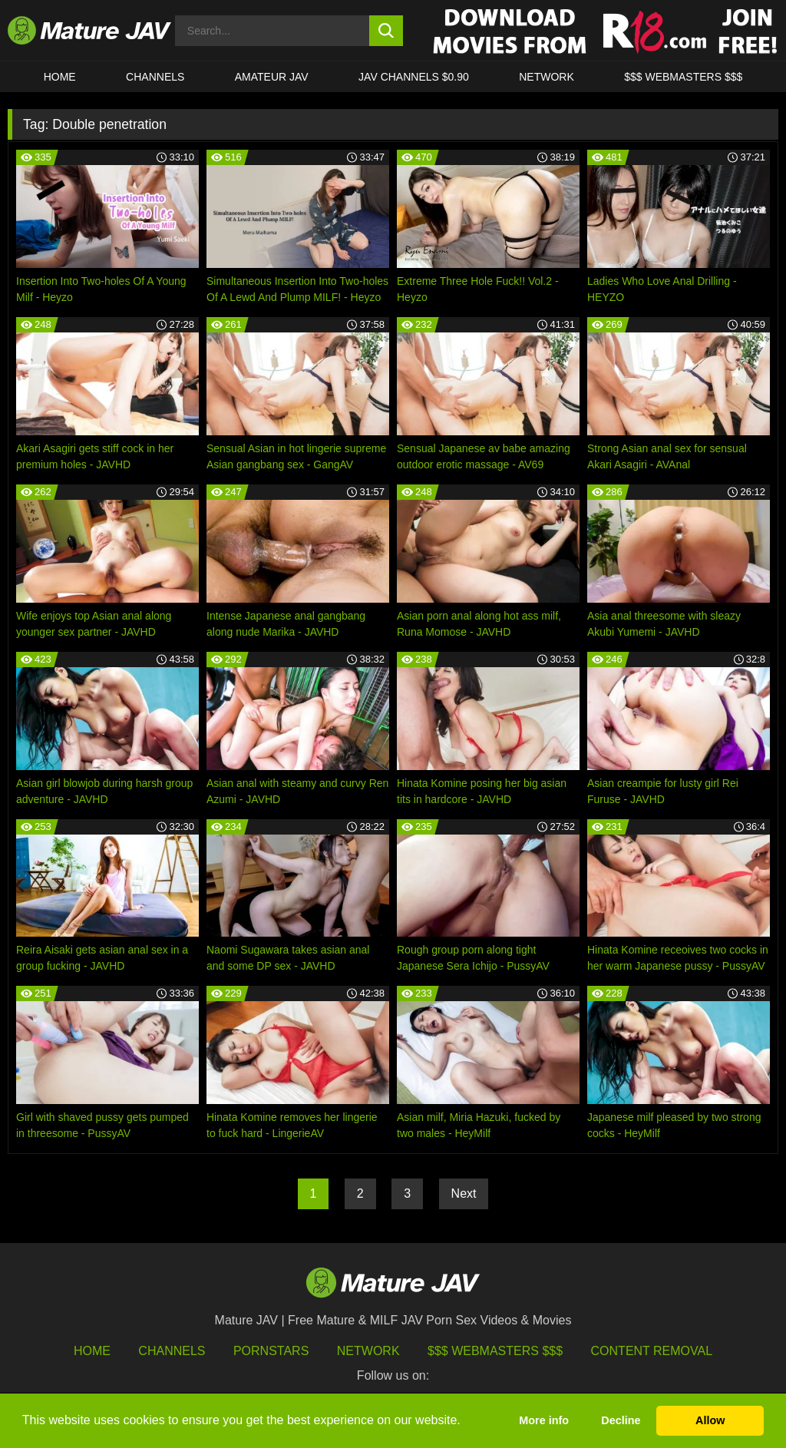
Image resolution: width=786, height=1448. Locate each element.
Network (546, 77)
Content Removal (652, 1350)
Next (464, 1193)
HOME (60, 77)
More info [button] (544, 1420)
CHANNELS (155, 77)
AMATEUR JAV (272, 77)
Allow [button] (710, 1420)
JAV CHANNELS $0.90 (413, 77)
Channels (171, 1350)
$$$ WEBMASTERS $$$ (683, 77)
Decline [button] (620, 1420)
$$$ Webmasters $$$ (495, 1350)
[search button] (386, 30)
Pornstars (271, 1350)
